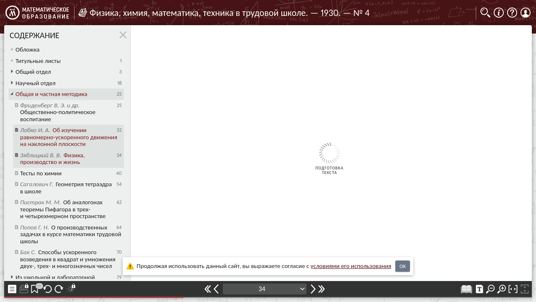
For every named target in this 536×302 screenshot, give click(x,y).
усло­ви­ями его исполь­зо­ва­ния (351, 266)
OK (402, 266)
